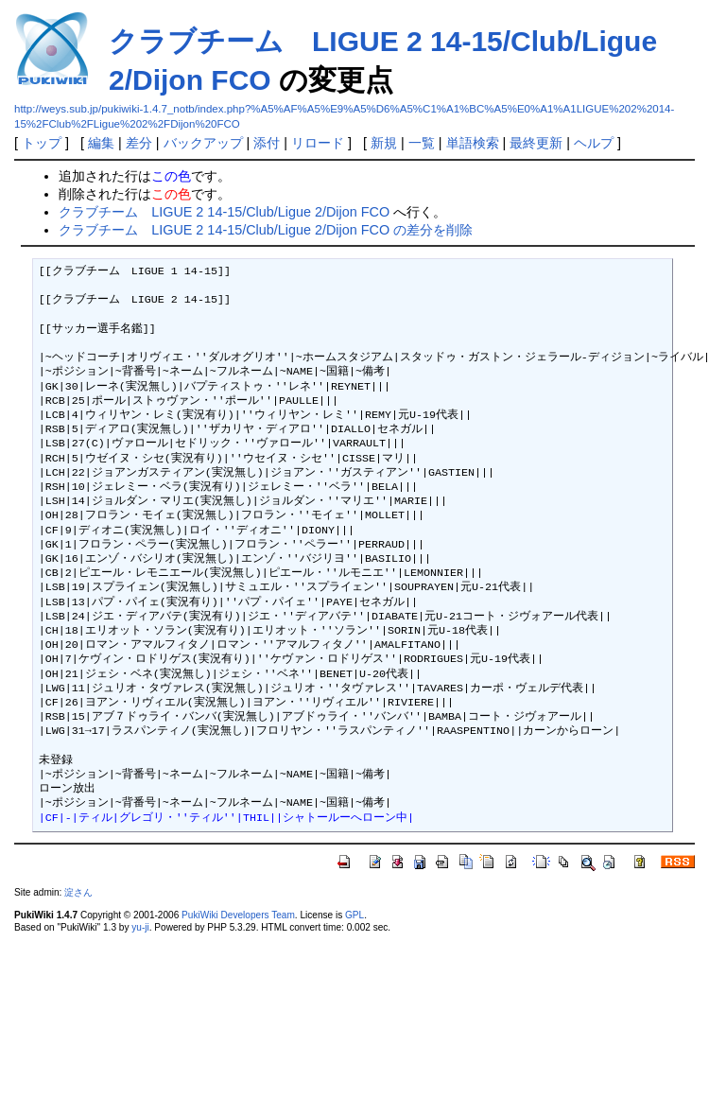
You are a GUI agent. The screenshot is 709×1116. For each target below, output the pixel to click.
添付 (266, 142)
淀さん (78, 892)
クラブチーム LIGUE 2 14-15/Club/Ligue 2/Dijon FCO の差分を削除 (266, 229)
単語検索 (472, 142)
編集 (101, 142)
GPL (354, 915)
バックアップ (203, 142)
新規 (384, 142)
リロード (317, 142)
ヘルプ (594, 142)
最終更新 (536, 142)
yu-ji (139, 927)
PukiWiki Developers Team (238, 915)
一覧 (421, 142)
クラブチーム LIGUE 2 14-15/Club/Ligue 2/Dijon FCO (224, 211)
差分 (139, 142)
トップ (41, 142)
